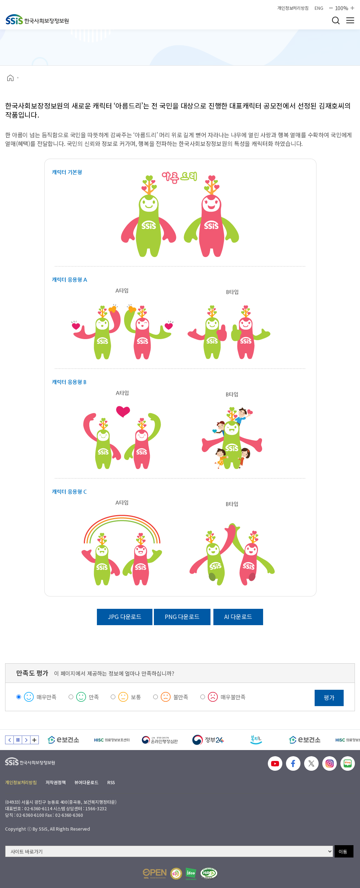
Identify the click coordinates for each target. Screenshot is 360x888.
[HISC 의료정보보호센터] (111, 740)
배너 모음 (34, 740)
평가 (329, 697)
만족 (94, 697)
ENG (319, 8)
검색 (336, 20)
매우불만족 (233, 697)
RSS (111, 782)
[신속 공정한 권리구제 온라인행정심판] (160, 740)
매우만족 (47, 697)
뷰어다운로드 (86, 782)
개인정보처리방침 (293, 8)
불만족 (181, 697)
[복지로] (256, 740)
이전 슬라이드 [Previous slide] (9, 740)
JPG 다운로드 (125, 616)
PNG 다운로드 (182, 616)
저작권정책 (55, 782)
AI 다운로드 (238, 616)
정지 (17, 740)
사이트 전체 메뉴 (350, 20)
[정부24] (208, 740)
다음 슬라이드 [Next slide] (26, 740)
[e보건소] (63, 740)
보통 (136, 697)
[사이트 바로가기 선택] (169, 851)
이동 (343, 851)
